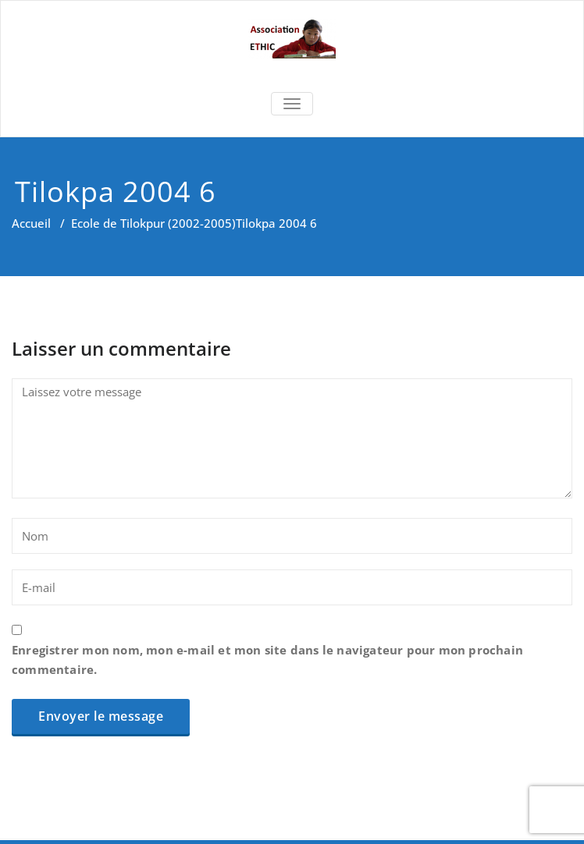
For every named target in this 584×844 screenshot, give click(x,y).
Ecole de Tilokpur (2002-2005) (153, 223)
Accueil (31, 223)
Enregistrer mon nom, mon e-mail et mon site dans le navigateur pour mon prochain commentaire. (267, 659)
